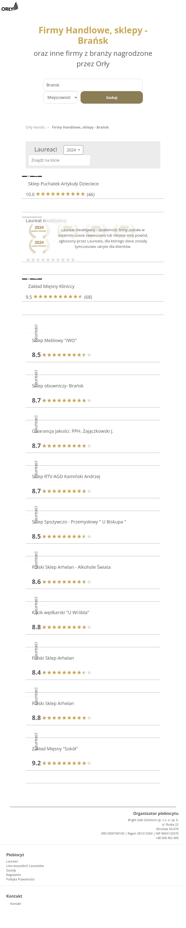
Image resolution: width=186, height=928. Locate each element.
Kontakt (15, 904)
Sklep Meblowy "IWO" (54, 340)
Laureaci (12, 861)
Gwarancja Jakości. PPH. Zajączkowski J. (72, 431)
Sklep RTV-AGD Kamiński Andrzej (66, 476)
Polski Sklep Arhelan (53, 658)
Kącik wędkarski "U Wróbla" (60, 612)
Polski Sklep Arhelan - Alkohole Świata (71, 567)
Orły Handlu (35, 127)
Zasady (11, 870)
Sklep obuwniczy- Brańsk (58, 386)
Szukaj (111, 97)
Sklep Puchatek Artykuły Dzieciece (63, 184)
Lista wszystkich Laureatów (25, 866)
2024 (72, 150)
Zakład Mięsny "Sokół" (55, 749)
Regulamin (13, 875)
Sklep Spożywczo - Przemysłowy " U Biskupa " (79, 522)
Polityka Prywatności (20, 879)
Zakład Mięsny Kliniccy (51, 286)
